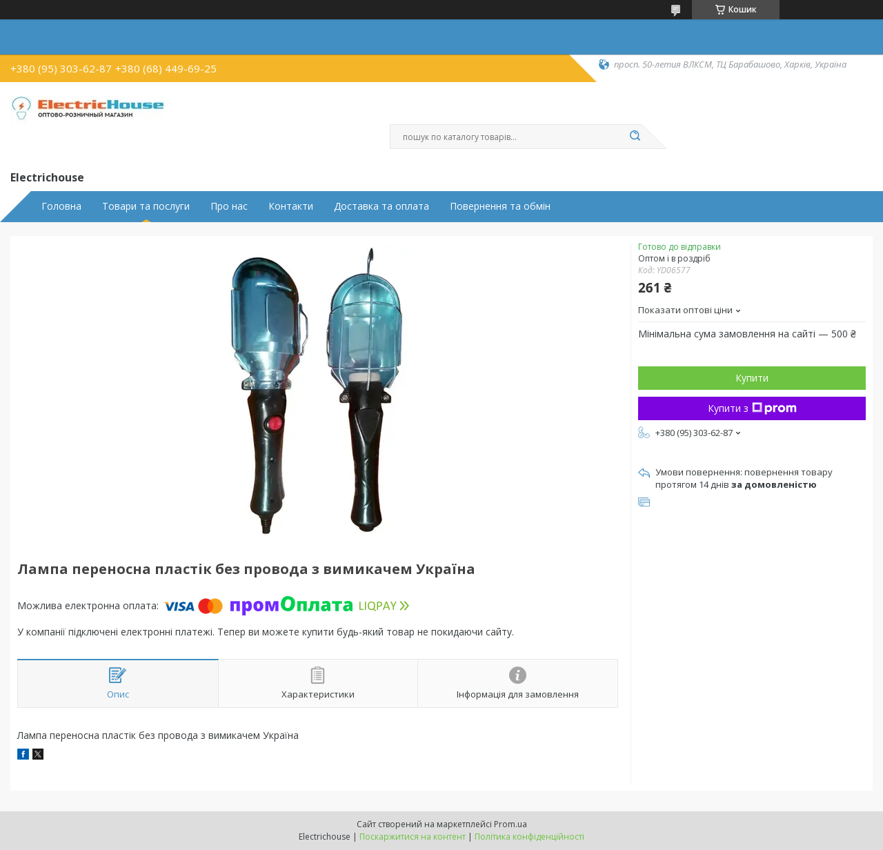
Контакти (290, 206)
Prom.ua (510, 824)
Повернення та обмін (500, 206)
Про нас (229, 206)
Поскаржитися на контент (412, 836)
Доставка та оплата (381, 206)
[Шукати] (634, 136)
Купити (751, 377)
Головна (61, 206)
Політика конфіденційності (529, 836)
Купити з (752, 408)
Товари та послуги (146, 206)
